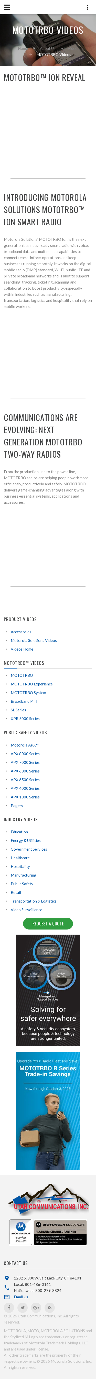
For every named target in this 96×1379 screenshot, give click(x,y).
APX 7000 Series (25, 762)
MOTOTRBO (22, 675)
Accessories (21, 631)
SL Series (18, 710)
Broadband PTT (24, 701)
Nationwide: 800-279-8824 (37, 1290)
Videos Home (22, 649)
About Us (48, 48)
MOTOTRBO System (28, 692)
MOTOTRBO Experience (32, 684)
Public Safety (22, 883)
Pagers (17, 805)
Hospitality (20, 866)
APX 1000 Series (25, 797)
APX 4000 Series (25, 788)
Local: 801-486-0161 (32, 1284)
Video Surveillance (26, 909)
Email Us (21, 1296)
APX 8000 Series (25, 753)
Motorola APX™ (25, 745)
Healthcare (20, 857)
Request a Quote (48, 924)
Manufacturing (23, 875)
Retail (16, 892)
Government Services (29, 849)
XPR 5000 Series (25, 718)
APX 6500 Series (25, 779)
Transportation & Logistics (34, 901)
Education (19, 831)
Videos (73, 48)
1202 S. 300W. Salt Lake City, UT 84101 (47, 1278)
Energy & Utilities (26, 840)
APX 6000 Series (25, 771)
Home (23, 48)
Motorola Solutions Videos (34, 640)
